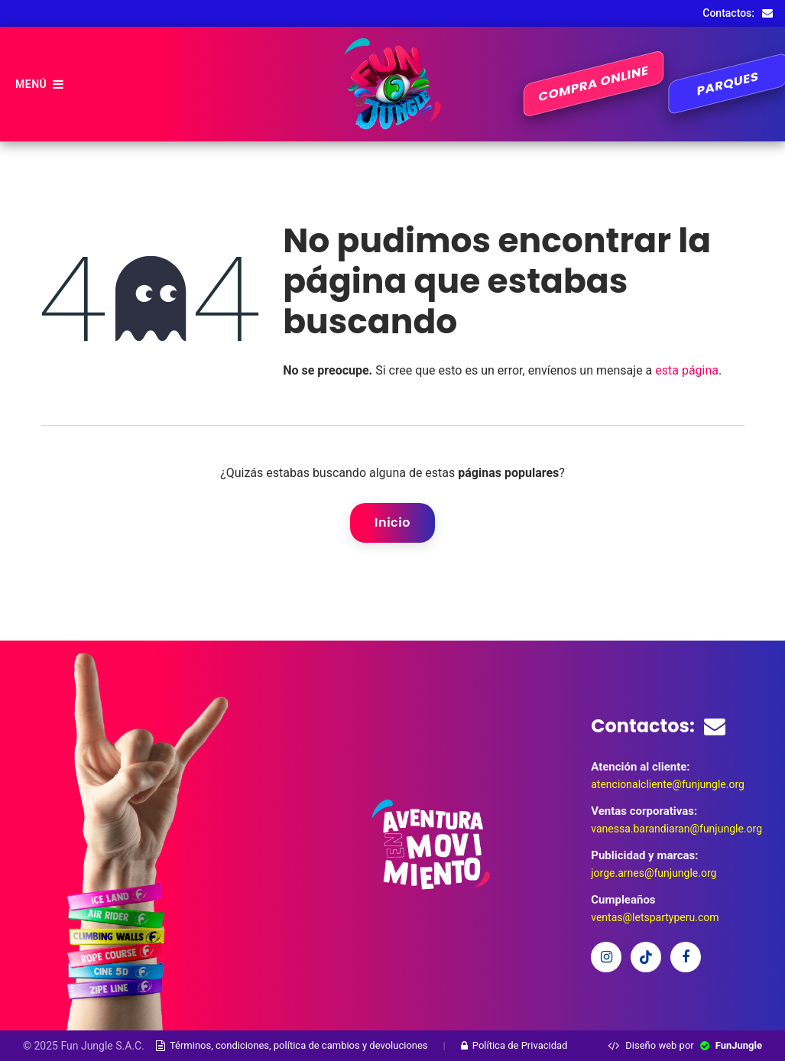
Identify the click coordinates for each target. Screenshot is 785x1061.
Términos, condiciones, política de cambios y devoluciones (292, 1045)
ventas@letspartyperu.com (655, 917)
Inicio (392, 522)
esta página (687, 370)
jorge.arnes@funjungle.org (653, 873)
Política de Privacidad (514, 1045)
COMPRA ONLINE (594, 84)
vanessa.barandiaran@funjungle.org (676, 829)
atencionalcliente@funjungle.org (667, 784)
